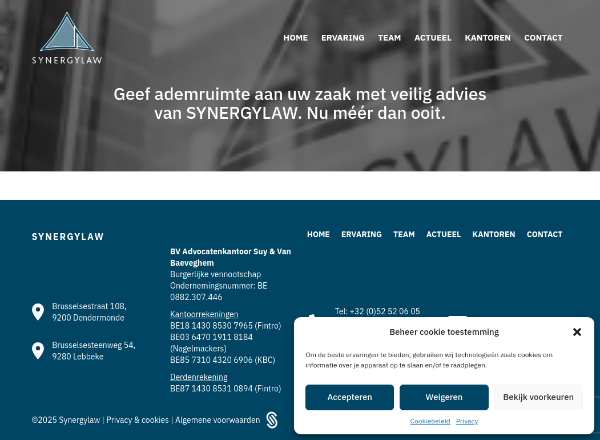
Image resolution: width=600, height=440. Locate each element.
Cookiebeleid (430, 421)
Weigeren (444, 396)
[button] (577, 332)
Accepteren (349, 396)
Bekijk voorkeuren (538, 396)
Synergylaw (80, 420)
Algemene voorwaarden (217, 420)
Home (318, 234)
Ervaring (361, 234)
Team (404, 234)
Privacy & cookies (138, 420)
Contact (545, 234)
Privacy (467, 421)
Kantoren (493, 234)
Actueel (443, 234)
